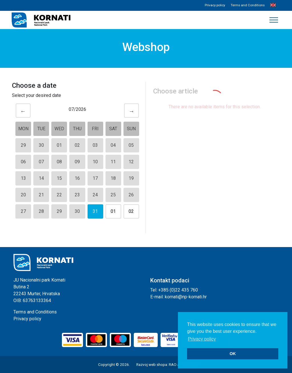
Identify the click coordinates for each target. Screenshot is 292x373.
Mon (23, 128)
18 (113, 178)
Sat (113, 128)
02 (77, 145)
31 (95, 211)
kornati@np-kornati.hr (186, 296)
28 (41, 211)
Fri (95, 128)
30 (41, 145)
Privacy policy (215, 5)
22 (59, 194)
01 (59, 145)
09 (77, 161)
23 (77, 194)
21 (41, 194)
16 (77, 178)
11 (113, 161)
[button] (273, 5)
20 (23, 194)
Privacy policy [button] (202, 339)
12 (131, 161)
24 (95, 194)
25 (113, 194)
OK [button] (233, 353)
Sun (131, 128)
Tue (41, 128)
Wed (59, 128)
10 (95, 161)
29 (23, 145)
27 (23, 211)
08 (59, 161)
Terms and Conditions (248, 5)
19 (131, 178)
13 (23, 178)
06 (23, 161)
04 (113, 145)
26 (131, 194)
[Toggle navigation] (274, 20)
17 (95, 178)
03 (95, 145)
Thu (77, 128)
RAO (173, 364)
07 (41, 161)
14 (41, 178)
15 (59, 178)
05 (131, 145)
